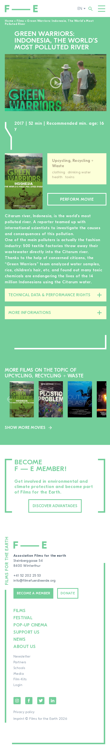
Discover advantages (55, 506)
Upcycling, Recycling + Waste (72, 163)
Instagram (17, 700)
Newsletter (21, 656)
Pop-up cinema (30, 625)
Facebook (28, 700)
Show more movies (25, 428)
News (19, 639)
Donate (68, 593)
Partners (19, 662)
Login (17, 685)
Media (18, 674)
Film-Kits (20, 679)
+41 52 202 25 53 (27, 576)
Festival (22, 617)
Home (9, 21)
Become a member (33, 593)
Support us (26, 632)
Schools (19, 668)
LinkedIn (52, 700)
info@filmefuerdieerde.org (34, 581)
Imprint (18, 719)
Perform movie (77, 199)
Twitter (40, 700)
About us (24, 646)
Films (20, 21)
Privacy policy (24, 712)
